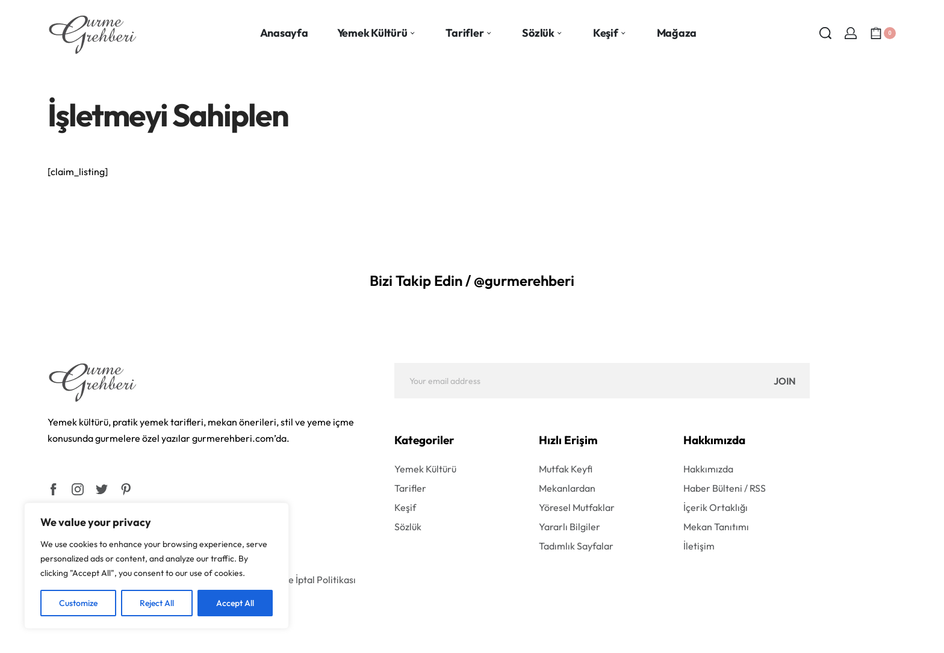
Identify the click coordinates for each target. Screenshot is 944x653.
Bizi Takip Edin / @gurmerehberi (472, 280)
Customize (78, 603)
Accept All (235, 603)
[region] (156, 566)
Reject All (157, 603)
